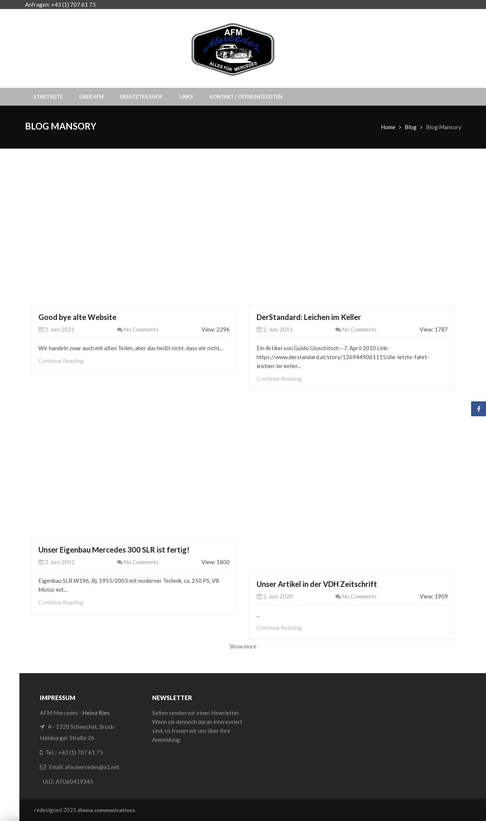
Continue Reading (61, 360)
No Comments (138, 329)
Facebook (478, 408)
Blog (411, 127)
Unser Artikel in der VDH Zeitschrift (317, 583)
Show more (243, 646)
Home (388, 127)
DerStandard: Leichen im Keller (309, 316)
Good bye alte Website (77, 316)
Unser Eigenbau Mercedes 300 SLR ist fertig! (113, 549)
